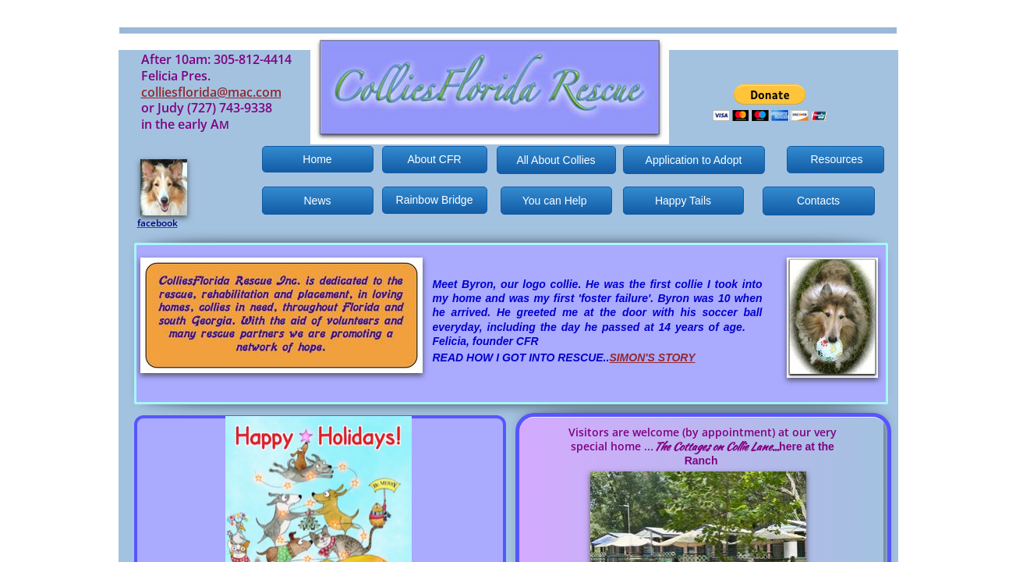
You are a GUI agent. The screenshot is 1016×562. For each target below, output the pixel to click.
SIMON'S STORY (652, 357)
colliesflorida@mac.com (211, 92)
